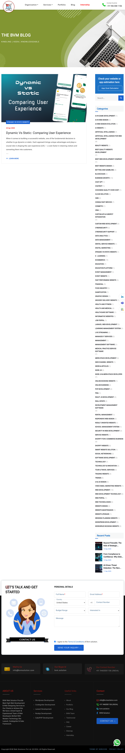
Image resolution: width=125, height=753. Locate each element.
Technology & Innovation (106, 466)
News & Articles (101, 366)
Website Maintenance (104, 510)
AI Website (99, 128)
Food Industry (101, 288)
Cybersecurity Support (104, 232)
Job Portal (99, 320)
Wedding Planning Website (106, 518)
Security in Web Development (107, 431)
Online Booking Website (105, 381)
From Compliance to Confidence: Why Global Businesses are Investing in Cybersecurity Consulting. (113, 555)
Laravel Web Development (106, 324)
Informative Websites (104, 316)
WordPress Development (105, 522)
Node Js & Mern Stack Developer (108, 374)
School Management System (107, 427)
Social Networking (103, 454)
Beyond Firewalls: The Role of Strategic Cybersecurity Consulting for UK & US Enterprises (112, 544)
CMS (96, 198)
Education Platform (103, 268)
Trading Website (102, 474)
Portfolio (62, 5)
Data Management (102, 240)
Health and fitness (103, 304)
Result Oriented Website (105, 423)
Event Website (101, 276)
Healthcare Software (104, 312)
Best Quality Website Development (104, 151)
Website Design (101, 506)
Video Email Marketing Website (108, 486)
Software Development (105, 458)
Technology (100, 462)
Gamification (100, 292)
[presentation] (71, 633)
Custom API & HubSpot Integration (104, 215)
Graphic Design (101, 296)
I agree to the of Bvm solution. (77, 642)
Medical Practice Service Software (105, 350)
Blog (73, 5)
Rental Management (103, 415)
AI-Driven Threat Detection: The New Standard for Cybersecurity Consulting (111, 566)
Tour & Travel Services (104, 470)
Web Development (102, 490)
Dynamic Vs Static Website (18, 122)
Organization (31, 5)
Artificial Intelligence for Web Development (108, 137)
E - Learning (100, 256)
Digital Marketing (102, 248)
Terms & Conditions (76, 642)
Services (47, 5)
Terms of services (98, 749)
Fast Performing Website (105, 280)
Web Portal (100, 498)
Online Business (102, 385)
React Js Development (104, 397)
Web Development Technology (108, 494)
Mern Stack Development (105, 358)
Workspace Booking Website (107, 526)
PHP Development (102, 389)
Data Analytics (101, 236)
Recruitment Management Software (106, 406)
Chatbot (98, 186)
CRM (97, 210)
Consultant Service (103, 202)
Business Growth (102, 178)
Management (100, 340)
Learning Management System (108, 328)
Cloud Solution (101, 194)
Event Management (103, 272)
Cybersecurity (101, 228)
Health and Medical (103, 308)
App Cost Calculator (110, 88)
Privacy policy (116, 749)
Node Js (98, 370)
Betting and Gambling (104, 170)
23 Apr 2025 (10, 128)
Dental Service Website (105, 244)
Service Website (101, 435)
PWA (96, 393)
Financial (99, 284)
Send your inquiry (69, 648)
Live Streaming (101, 332)
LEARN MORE (12, 158)
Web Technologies (103, 502)
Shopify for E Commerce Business (109, 439)
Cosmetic (99, 206)
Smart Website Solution (105, 450)
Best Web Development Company (108, 159)
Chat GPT (99, 182)
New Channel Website (104, 362)
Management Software (105, 344)
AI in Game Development (105, 116)
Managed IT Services (103, 336)
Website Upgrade (102, 514)
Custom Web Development (106, 224)
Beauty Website (101, 145)
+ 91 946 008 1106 (114, 6)
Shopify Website (101, 446)
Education (99, 264)
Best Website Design (103, 166)
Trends (98, 478)
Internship (85, 5)
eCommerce (100, 260)
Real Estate (100, 401)
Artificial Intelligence (105, 132)
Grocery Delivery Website (106, 300)
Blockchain (100, 174)
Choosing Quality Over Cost (107, 190)
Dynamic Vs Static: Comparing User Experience (38, 133)
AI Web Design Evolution (105, 124)
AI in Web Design (101, 120)
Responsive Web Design (104, 419)
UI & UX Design (100, 482)
